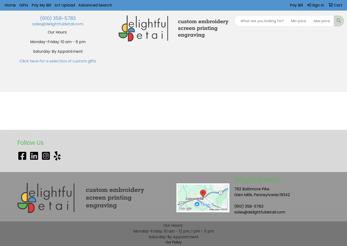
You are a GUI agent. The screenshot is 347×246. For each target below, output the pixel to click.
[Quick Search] (261, 21)
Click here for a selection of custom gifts (58, 61)
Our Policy (174, 242)
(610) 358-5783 (58, 18)
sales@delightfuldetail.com (57, 24)
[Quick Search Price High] (322, 21)
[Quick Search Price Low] (299, 21)
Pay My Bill (41, 5)
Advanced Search (95, 5)
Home (10, 5)
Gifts (23, 5)
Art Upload (64, 5)
